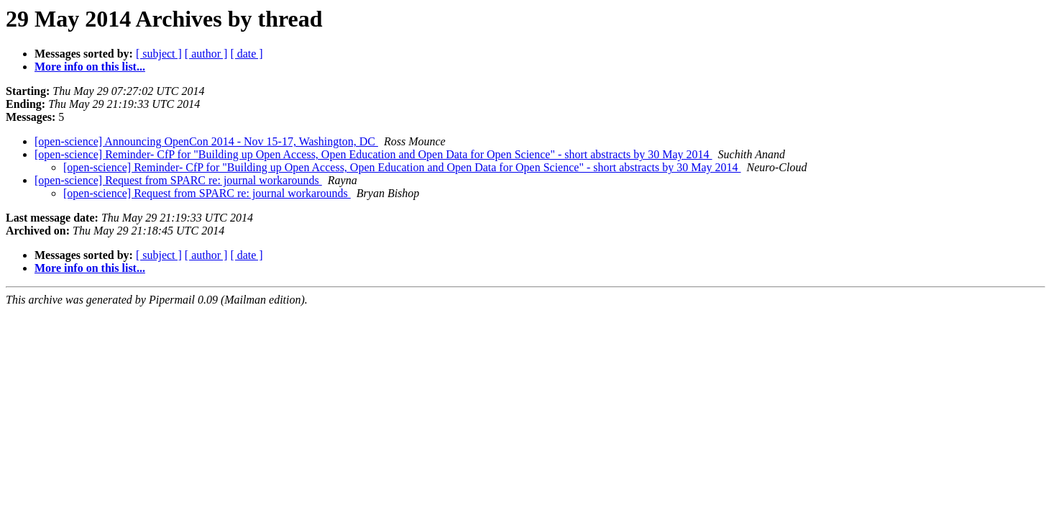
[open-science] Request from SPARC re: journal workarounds (178, 180)
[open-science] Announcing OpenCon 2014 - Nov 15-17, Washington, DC (206, 141)
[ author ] (206, 53)
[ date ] (246, 53)
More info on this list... (90, 66)
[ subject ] (159, 53)
